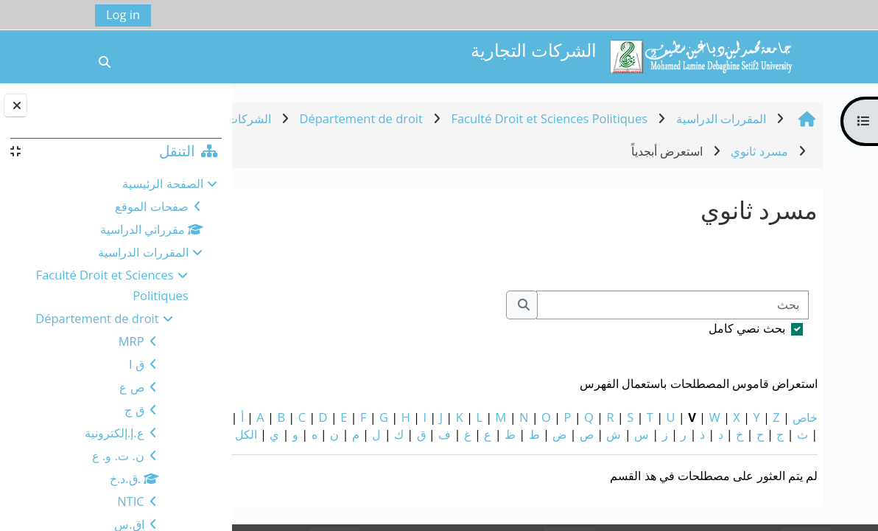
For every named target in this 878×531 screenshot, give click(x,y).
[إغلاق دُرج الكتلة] (15, 105)
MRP (131, 341)
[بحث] (703, 305)
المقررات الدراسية (143, 251)
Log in (123, 14)
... (273, 257)
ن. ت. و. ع (118, 455)
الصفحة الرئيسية (162, 183)
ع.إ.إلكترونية (114, 432)
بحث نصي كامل (778, 327)
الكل (796, 450)
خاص (836, 417)
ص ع (131, 386)
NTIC (130, 501)
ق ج (134, 409)
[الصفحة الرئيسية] (700, 54)
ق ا (136, 363)
